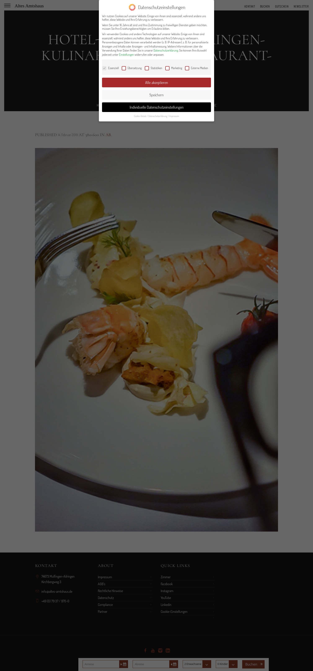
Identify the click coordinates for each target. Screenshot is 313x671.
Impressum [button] (174, 116)
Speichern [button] (156, 95)
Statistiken (153, 68)
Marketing (173, 68)
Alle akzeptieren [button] (156, 82)
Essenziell (110, 68)
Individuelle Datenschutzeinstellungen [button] (157, 107)
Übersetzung (132, 68)
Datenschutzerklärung (166, 50)
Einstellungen (126, 54)
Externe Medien (196, 68)
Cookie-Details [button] (140, 116)
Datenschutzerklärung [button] (158, 116)
